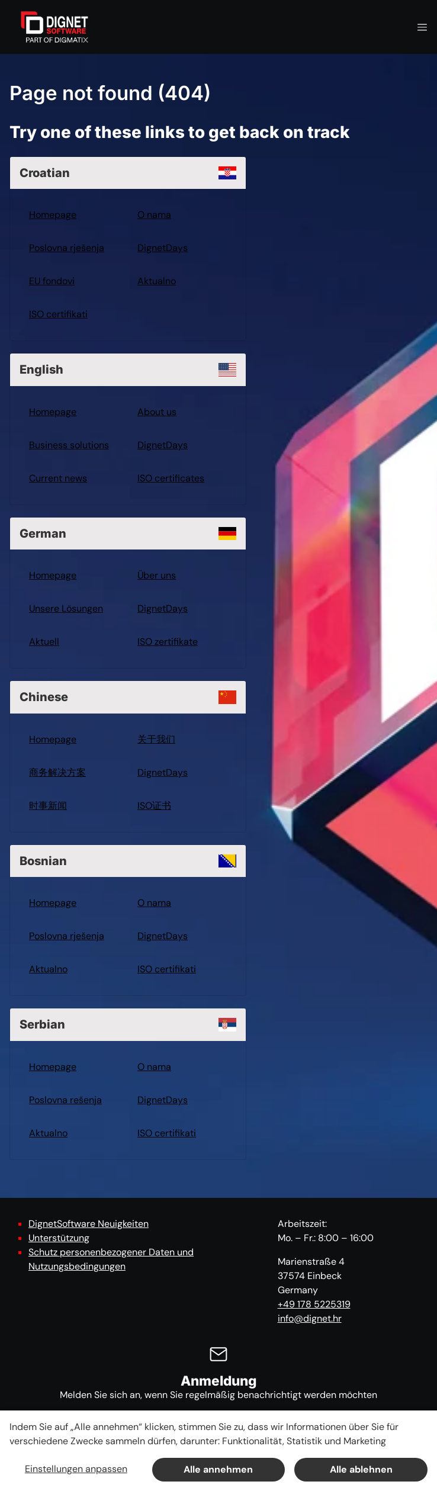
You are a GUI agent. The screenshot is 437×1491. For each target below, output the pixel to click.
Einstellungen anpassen (76, 1469)
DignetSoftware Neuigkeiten (88, 1223)
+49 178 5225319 (314, 1304)
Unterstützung (58, 1238)
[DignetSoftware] (54, 26)
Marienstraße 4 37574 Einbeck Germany (311, 1275)
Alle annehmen (218, 1469)
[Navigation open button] (422, 27)
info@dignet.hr (310, 1318)
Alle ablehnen (361, 1469)
